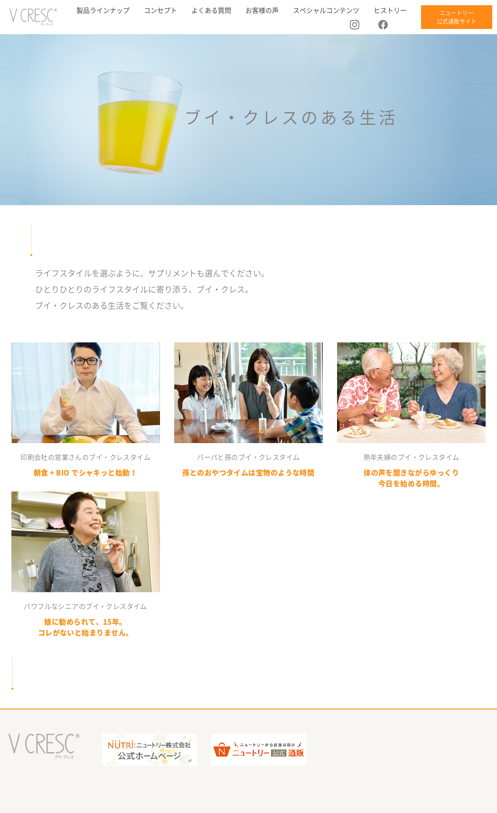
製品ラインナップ (103, 10)
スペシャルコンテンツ (326, 10)
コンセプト (160, 10)
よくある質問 (211, 10)
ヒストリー (390, 10)
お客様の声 (262, 10)
